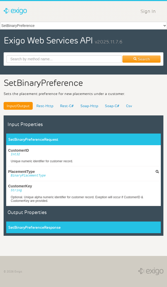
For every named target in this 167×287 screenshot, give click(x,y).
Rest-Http (44, 106)
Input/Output (18, 106)
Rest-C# (67, 106)
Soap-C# (112, 106)
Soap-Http (89, 106)
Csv (129, 106)
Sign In (148, 11)
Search (141, 59)
